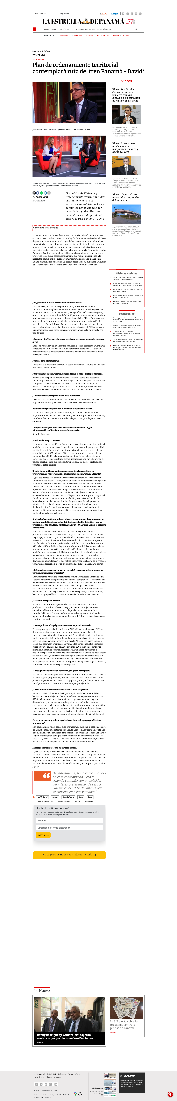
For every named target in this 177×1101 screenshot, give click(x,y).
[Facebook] (132, 13)
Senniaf (116, 36)
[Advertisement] (69, 952)
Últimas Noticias (64, 36)
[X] (127, 13)
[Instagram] (136, 13)
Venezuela (89, 36)
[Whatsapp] (41, 193)
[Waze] (80, 1094)
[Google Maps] (75, 1094)
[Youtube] (140, 13)
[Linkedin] (45, 193)
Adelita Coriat (42, 197)
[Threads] (123, 13)
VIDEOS (126, 81)
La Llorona (78, 36)
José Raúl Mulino (103, 36)
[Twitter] (34, 193)
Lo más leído (127, 313)
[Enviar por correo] (49, 193)
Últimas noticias (126, 273)
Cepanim (126, 36)
